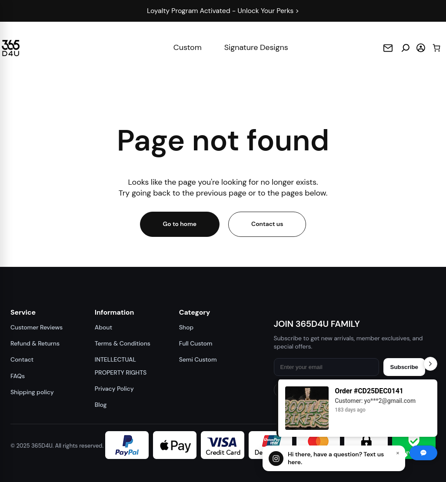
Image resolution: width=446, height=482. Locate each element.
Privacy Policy (114, 388)
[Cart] (436, 47)
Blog (102, 404)
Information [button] (115, 312)
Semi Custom (199, 359)
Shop (188, 327)
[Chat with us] (334, 458)
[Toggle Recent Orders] (430, 364)
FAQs (18, 375)
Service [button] (22, 312)
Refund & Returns (34, 343)
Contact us (267, 223)
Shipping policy (30, 392)
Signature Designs (255, 47)
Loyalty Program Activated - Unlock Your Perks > (223, 10)
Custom (187, 47)
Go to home (180, 223)
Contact (20, 359)
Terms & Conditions (122, 343)
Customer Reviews (35, 327)
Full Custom (197, 343)
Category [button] (196, 312)
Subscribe (404, 367)
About (104, 327)
